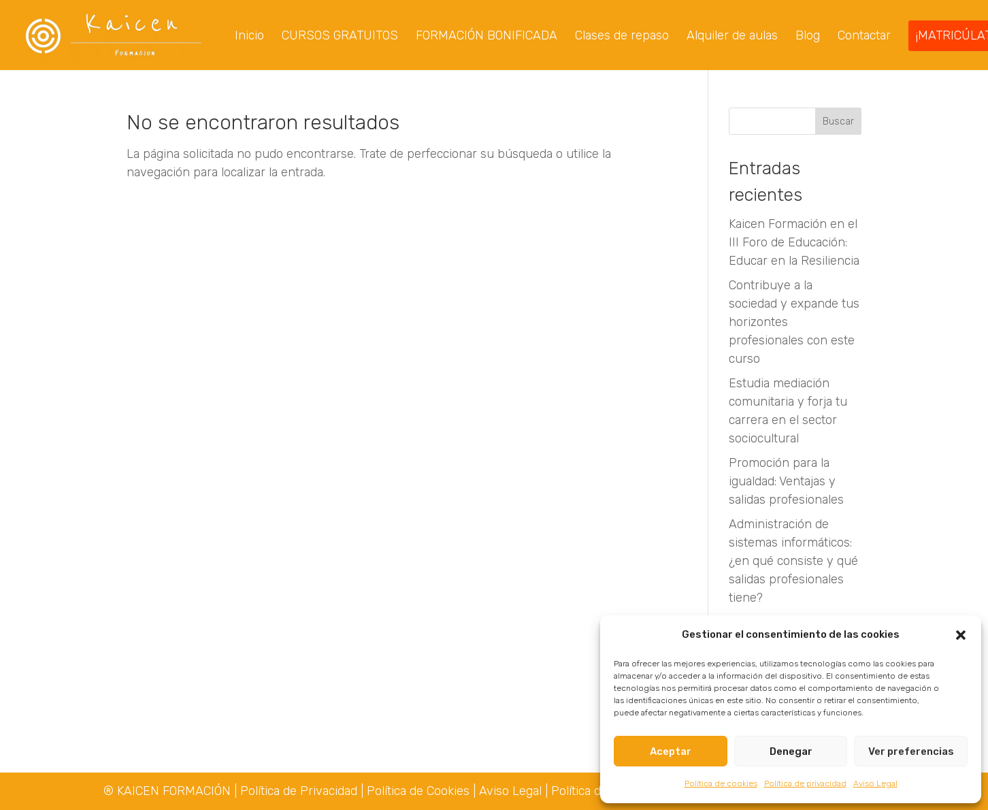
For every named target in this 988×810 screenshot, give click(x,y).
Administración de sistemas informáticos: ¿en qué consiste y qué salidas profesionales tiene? (793, 562)
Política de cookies (721, 783)
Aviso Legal (875, 783)
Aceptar (670, 751)
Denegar (791, 751)
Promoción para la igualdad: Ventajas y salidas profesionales (786, 482)
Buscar (838, 123)
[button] (961, 635)
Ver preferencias (911, 751)
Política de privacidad (805, 783)
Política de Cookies (418, 790)
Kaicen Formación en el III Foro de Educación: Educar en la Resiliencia (794, 244)
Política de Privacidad (300, 790)
